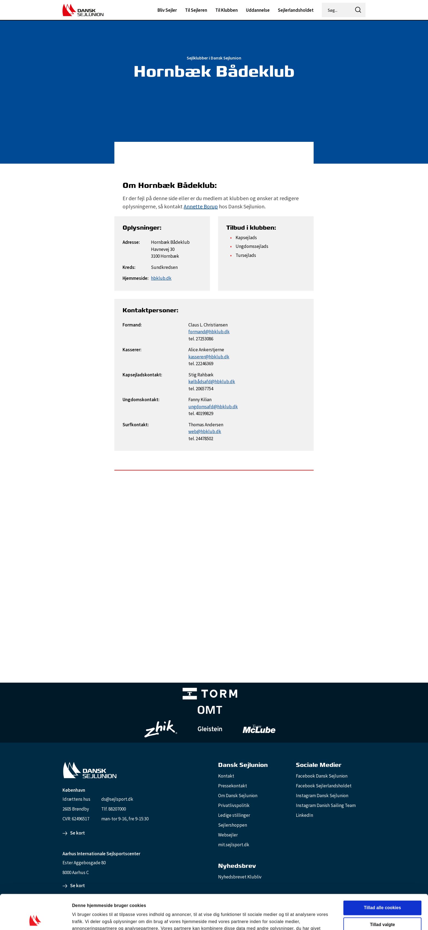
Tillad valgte (382, 890)
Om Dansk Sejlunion (237, 796)
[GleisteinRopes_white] (209, 729)
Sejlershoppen (232, 825)
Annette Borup (201, 206)
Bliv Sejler (167, 10)
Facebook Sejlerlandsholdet (324, 786)
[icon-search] (358, 10)
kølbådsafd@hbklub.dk (211, 382)
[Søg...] (336, 10)
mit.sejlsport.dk (233, 845)
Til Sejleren (196, 10)
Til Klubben (226, 10)
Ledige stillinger (234, 815)
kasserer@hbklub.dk (208, 357)
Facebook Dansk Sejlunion (321, 776)
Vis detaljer (293, 919)
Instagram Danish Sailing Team (326, 805)
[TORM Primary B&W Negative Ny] (209, 695)
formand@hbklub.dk (209, 332)
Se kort (77, 833)
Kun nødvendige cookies (382, 907)
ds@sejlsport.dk (117, 799)
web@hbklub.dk (204, 431)
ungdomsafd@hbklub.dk (213, 407)
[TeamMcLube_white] (259, 729)
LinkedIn (304, 815)
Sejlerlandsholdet (296, 10)
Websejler (228, 835)
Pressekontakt (232, 786)
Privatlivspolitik (233, 805)
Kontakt (226, 776)
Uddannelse (258, 10)
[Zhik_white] (160, 729)
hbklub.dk (161, 278)
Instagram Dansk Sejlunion (322, 796)
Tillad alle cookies (382, 873)
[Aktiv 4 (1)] (210, 711)
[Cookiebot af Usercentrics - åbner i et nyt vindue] (35, 919)
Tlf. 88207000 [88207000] (113, 809)
